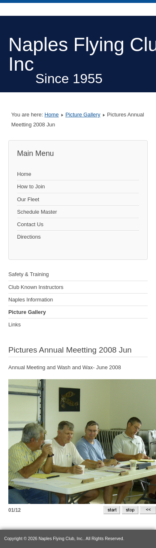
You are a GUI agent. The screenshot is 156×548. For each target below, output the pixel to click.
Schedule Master (37, 212)
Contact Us (30, 224)
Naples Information (30, 299)
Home (52, 114)
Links (14, 324)
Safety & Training (28, 274)
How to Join (31, 186)
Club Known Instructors (35, 287)
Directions (29, 237)
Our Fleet (28, 199)
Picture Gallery (82, 114)
